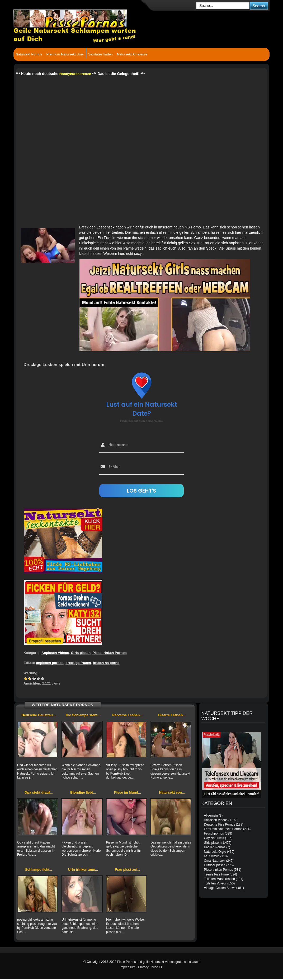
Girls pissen (81, 653)
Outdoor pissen (214, 865)
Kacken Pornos (214, 847)
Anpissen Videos (55, 653)
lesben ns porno (106, 663)
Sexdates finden (100, 54)
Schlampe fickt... (38, 870)
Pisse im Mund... (127, 792)
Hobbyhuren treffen (75, 74)
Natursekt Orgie (215, 852)
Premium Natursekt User (65, 54)
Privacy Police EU (150, 967)
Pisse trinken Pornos (109, 653)
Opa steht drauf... (39, 792)
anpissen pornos (50, 663)
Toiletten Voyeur (215, 883)
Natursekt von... (172, 792)
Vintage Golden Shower (220, 888)
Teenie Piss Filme (216, 874)
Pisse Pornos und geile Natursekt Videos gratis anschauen (158, 962)
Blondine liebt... (83, 792)
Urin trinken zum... (83, 870)
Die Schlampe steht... (83, 715)
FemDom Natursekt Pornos (223, 829)
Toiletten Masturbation (219, 879)
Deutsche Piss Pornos (219, 824)
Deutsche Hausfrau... (39, 715)
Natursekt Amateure (132, 54)
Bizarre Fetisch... (172, 715)
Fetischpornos (214, 833)
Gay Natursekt (214, 838)
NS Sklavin (211, 856)
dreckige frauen (78, 663)
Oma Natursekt (214, 861)
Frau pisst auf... (127, 870)
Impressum (127, 967)
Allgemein (211, 815)
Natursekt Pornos (29, 54)
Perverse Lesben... (127, 715)
